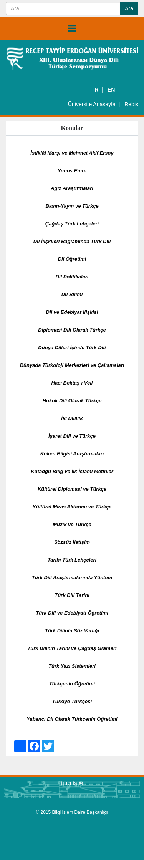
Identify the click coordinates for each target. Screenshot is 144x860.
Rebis (131, 104)
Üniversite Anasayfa (92, 104)
